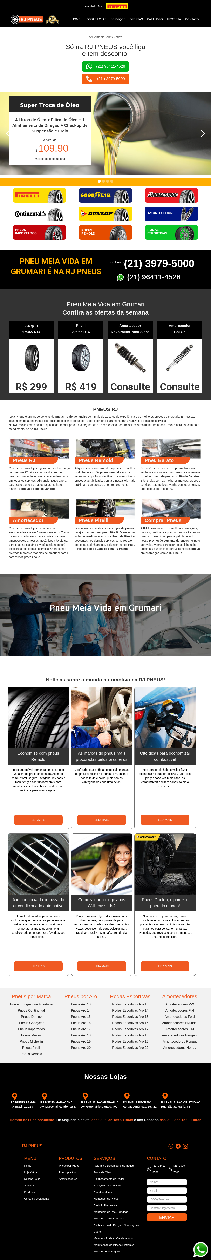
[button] (8, 133)
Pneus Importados (31, 1029)
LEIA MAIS (38, 820)
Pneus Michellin (31, 1041)
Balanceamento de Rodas (109, 1178)
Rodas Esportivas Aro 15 (130, 1016)
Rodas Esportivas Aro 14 (130, 1010)
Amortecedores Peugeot (180, 1035)
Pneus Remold (31, 1054)
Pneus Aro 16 (81, 1023)
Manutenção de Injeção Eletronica (114, 1244)
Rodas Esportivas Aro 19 (130, 1041)
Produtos (29, 1192)
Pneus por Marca (31, 996)
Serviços (29, 1185)
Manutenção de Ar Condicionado (113, 1238)
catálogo (155, 19)
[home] (35, 19)
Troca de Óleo (102, 1172)
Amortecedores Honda (179, 1047)
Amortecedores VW (179, 1004)
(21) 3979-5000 (159, 263)
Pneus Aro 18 (81, 1035)
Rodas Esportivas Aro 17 (130, 1029)
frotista (174, 19)
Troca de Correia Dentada (109, 1218)
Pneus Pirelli (31, 1047)
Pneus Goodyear (31, 1023)
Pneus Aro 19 (81, 1041)
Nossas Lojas (32, 1178)
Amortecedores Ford (180, 1016)
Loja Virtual (31, 1172)
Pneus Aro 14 (81, 1010)
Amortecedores (179, 996)
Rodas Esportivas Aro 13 (130, 1004)
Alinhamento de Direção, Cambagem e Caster (117, 1228)
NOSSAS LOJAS (95, 19)
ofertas (136, 19)
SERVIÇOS (118, 19)
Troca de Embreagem (107, 1251)
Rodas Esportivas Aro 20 (130, 1047)
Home (76, 19)
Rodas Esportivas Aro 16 (130, 1023)
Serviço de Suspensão (107, 1185)
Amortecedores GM (179, 1029)
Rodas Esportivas (130, 996)
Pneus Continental (31, 1010)
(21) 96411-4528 (154, 277)
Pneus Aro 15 (81, 1016)
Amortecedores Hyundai (179, 1023)
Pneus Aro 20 (81, 1047)
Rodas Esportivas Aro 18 (130, 1035)
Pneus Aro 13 (81, 1004)
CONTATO (192, 19)
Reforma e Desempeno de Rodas (114, 1165)
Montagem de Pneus (106, 1198)
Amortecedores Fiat (179, 1010)
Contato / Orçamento (36, 1198)
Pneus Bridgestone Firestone (31, 1004)
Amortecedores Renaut (180, 1041)
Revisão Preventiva (105, 1205)
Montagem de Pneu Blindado (111, 1211)
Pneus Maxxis (31, 1035)
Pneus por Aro (80, 996)
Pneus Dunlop (31, 1016)
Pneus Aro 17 (81, 1029)
